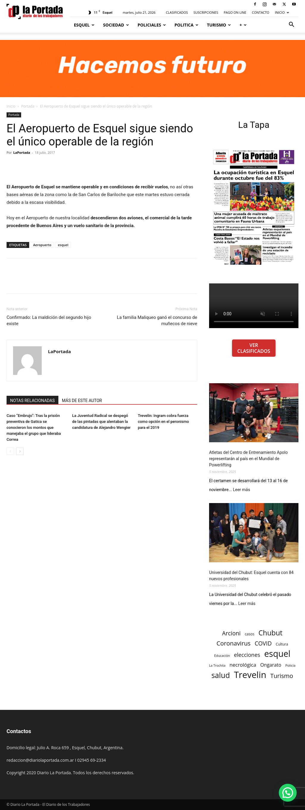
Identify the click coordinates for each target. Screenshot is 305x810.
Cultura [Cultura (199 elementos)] (282, 644)
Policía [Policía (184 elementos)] (290, 665)
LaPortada (21, 152)
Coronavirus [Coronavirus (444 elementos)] (233, 643)
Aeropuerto (42, 245)
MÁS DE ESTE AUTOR (82, 400)
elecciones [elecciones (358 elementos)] (247, 655)
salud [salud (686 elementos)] (220, 675)
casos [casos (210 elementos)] (249, 634)
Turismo (219, 25)
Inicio (11, 106)
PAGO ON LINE (235, 12)
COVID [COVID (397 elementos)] (263, 643)
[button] (291, 25)
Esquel (84, 25)
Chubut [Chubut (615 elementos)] (271, 633)
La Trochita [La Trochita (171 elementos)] (217, 665)
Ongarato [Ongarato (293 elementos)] (270, 665)
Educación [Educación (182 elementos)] (222, 655)
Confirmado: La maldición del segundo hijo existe (49, 320)
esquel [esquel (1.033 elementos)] (277, 653)
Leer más (241, 490)
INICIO (282, 12)
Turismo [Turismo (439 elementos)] (281, 676)
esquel (63, 245)
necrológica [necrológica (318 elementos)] (243, 665)
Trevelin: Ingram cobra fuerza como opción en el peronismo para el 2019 (163, 421)
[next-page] (20, 451)
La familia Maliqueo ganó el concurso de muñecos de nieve (157, 320)
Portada (27, 106)
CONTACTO (260, 12)
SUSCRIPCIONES (206, 12)
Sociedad (116, 25)
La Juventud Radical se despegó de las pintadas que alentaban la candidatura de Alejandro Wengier (101, 421)
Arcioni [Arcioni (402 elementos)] (231, 633)
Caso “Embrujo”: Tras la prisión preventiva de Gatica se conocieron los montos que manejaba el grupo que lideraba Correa (34, 427)
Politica (186, 25)
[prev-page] (10, 451)
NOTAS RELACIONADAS (32, 400)
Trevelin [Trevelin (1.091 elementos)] (250, 675)
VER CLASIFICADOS (253, 348)
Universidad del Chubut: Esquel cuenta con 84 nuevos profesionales (251, 575)
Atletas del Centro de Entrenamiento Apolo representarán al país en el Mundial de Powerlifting (248, 458)
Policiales (152, 25)
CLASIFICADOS (177, 12)
